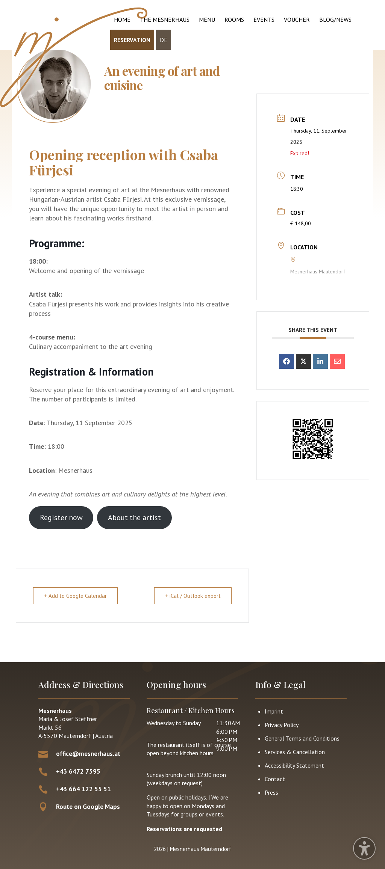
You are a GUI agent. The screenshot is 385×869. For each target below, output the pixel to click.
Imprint (274, 711)
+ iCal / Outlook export (193, 595)
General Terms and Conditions (302, 738)
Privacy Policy (282, 725)
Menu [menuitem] (207, 19)
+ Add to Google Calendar (75, 595)
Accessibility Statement (294, 765)
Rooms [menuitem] (234, 19)
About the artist (134, 517)
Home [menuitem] (122, 19)
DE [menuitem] (163, 40)
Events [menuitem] (263, 19)
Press (271, 792)
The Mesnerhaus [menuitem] (164, 19)
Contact (275, 779)
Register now (61, 517)
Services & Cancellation (295, 752)
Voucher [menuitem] (297, 19)
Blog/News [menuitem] (335, 19)
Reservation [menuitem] (132, 40)
